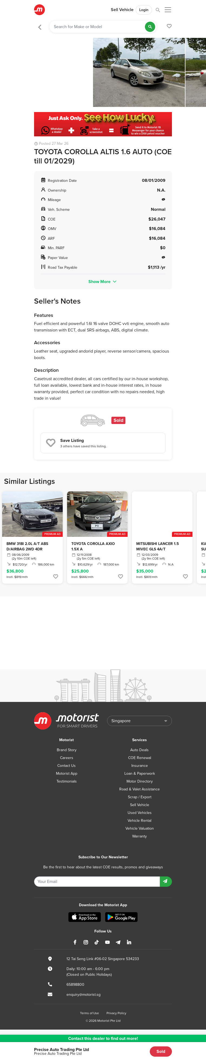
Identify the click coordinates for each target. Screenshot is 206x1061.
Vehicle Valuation (139, 828)
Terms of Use (89, 1013)
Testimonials (67, 781)
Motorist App (66, 773)
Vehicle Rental (139, 820)
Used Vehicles (140, 812)
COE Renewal (139, 757)
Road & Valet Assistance (139, 789)
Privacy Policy (116, 1013)
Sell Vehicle (122, 9)
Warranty (139, 836)
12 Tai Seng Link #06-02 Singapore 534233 (103, 959)
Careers (66, 757)
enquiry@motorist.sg (84, 994)
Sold (161, 1051)
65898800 (75, 984)
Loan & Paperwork (139, 773)
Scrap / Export (139, 797)
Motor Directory (140, 781)
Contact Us (66, 765)
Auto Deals (139, 750)
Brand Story (67, 750)
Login (143, 10)
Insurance (139, 765)
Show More (103, 281)
